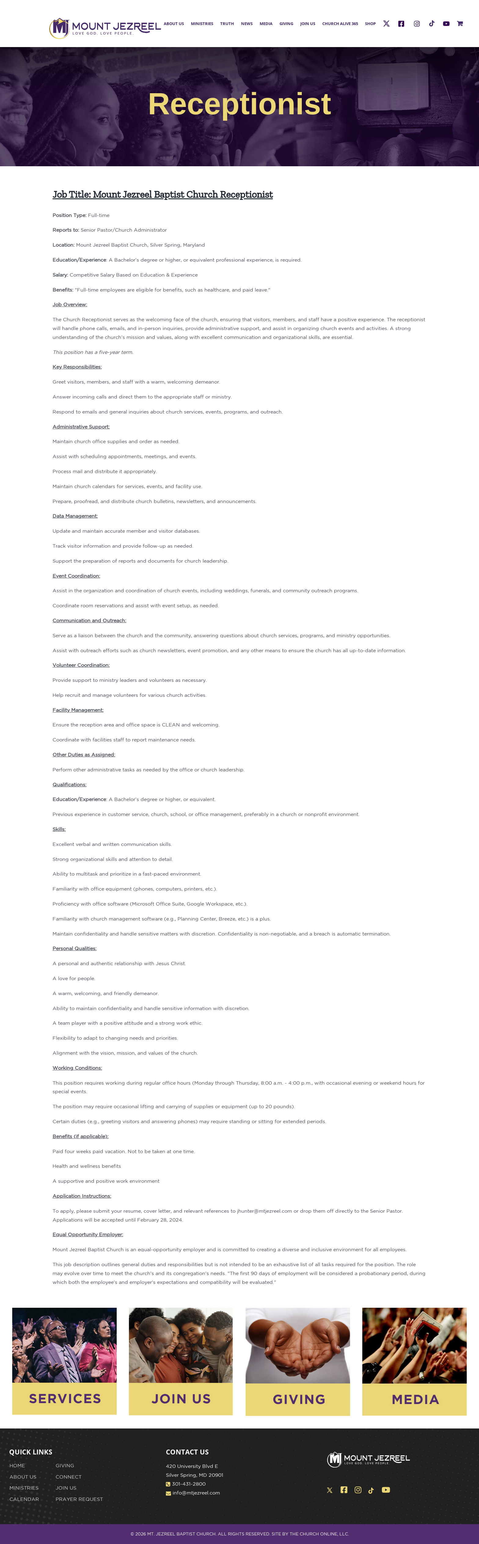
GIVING (65, 1465)
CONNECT (69, 1477)
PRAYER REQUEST (79, 1499)
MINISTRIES (23, 1488)
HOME (17, 1465)
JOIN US (66, 1488)
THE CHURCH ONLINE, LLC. (319, 1533)
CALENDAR (24, 1499)
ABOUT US (22, 1477)
